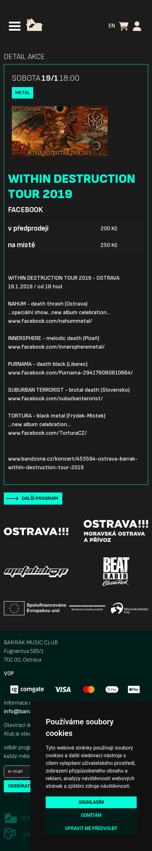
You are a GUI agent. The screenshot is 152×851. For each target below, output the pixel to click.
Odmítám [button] (91, 815)
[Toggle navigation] (15, 26)
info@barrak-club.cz (29, 711)
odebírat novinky (29, 786)
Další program (40, 498)
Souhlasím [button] (91, 802)
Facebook (25, 209)
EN (112, 25)
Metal (22, 93)
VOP (9, 673)
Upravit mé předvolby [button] (91, 828)
